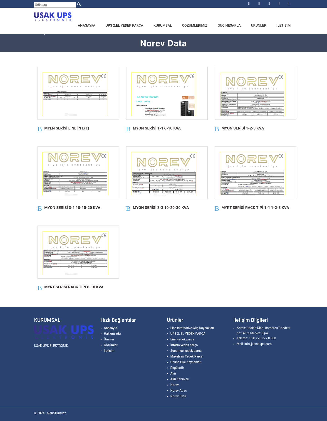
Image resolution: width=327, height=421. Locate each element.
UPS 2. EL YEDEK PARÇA (188, 333)
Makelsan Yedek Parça (186, 356)
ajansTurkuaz (56, 413)
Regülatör (177, 368)
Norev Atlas (178, 390)
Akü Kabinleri (179, 379)
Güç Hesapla (229, 25)
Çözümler (111, 345)
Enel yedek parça (182, 339)
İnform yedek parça (184, 345)
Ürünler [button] (258, 25)
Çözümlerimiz (194, 25)
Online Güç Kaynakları (185, 362)
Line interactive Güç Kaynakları (192, 328)
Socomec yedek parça (186, 351)
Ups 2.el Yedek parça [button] (124, 25)
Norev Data (178, 396)
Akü (173, 373)
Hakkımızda (112, 333)
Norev (174, 385)
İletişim (284, 25)
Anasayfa (86, 25)
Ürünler (109, 339)
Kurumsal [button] (163, 25)
